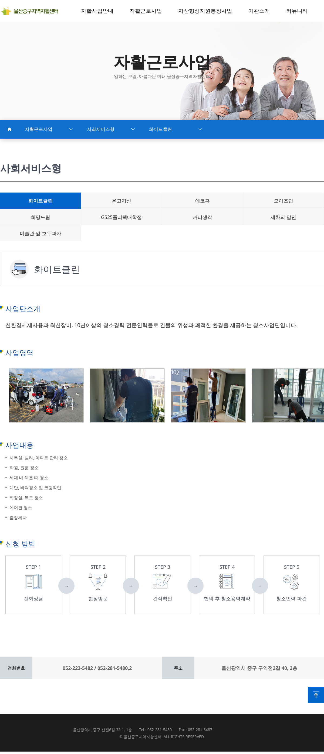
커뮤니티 (297, 10)
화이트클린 (175, 129)
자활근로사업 (146, 10)
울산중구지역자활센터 (31, 11)
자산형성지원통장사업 (205, 10)
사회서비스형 (111, 129)
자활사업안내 (97, 10)
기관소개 (259, 10)
